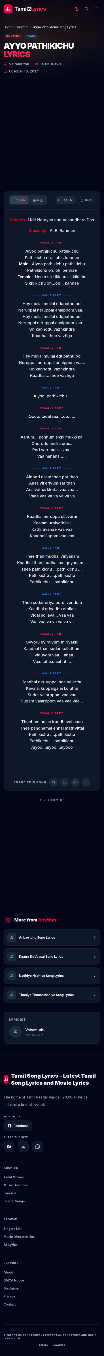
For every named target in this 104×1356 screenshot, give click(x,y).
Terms (43, 1345)
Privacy (9, 1296)
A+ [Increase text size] (72, 200)
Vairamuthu (19, 64)
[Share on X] (23, 1146)
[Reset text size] (65, 200)
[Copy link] (85, 782)
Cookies (59, 1345)
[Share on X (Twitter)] (64, 782)
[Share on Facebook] (53, 782)
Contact (10, 1304)
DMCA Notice (14, 1280)
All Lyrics (10, 1245)
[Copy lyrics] (86, 200)
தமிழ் (37, 200)
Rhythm (22, 27)
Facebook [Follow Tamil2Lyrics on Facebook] (18, 1126)
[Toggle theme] (77, 9)
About (8, 1272)
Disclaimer (12, 1288)
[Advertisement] (52, 133)
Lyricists (10, 1193)
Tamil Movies (14, 1177)
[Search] (87, 9)
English (19, 200)
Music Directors (16, 1185)
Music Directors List (19, 1237)
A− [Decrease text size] (59, 200)
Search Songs (14, 1201)
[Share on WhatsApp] (75, 782)
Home (8, 27)
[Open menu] (96, 9)
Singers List (12, 1229)
